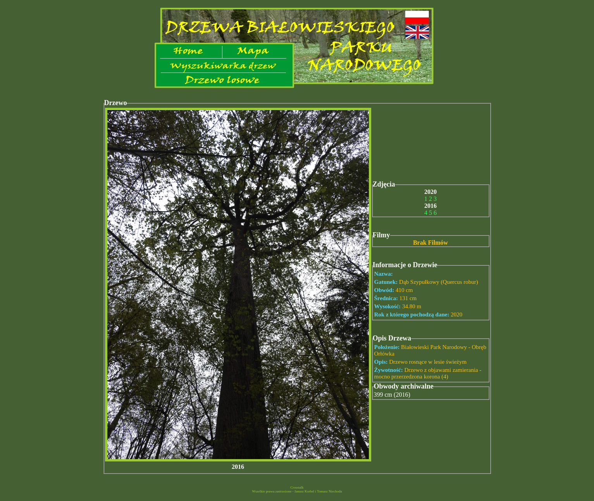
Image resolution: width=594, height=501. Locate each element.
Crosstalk (296, 487)
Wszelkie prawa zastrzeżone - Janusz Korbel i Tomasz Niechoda (297, 491)
